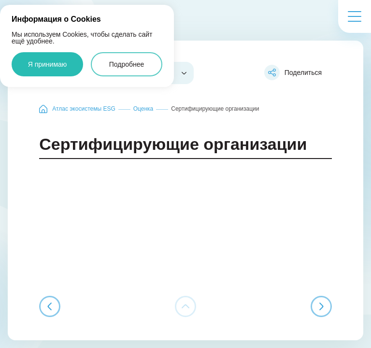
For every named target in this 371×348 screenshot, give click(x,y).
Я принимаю (47, 64)
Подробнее (126, 64)
